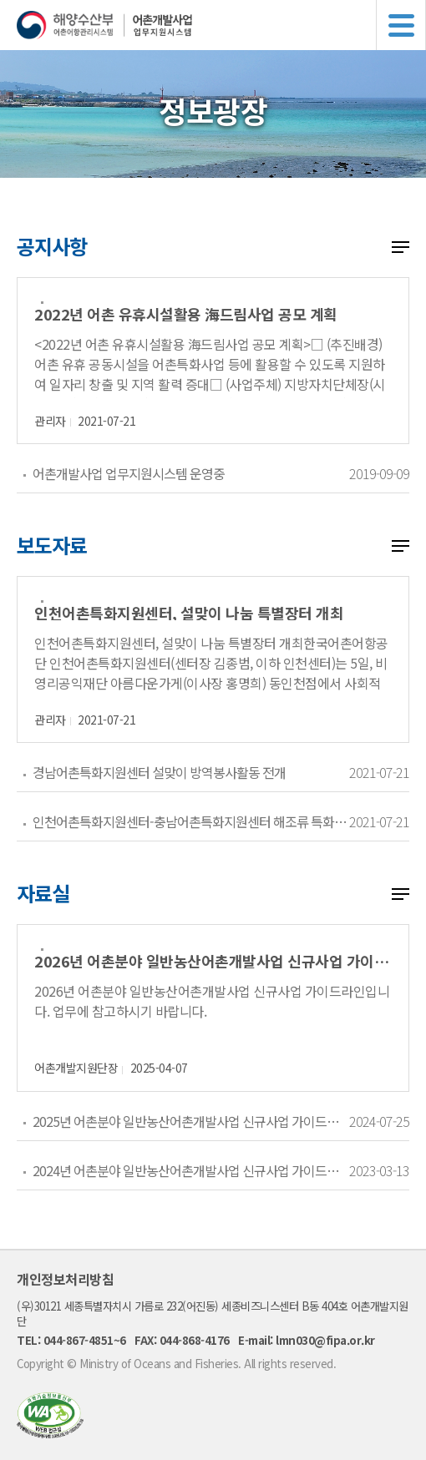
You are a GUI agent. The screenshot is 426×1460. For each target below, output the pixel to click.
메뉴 (401, 25)
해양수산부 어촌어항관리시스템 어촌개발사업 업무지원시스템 (221, 25)
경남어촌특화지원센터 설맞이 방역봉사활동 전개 (159, 772)
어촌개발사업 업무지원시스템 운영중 (129, 473)
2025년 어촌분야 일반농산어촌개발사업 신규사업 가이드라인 (190, 1121)
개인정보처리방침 (65, 1278)
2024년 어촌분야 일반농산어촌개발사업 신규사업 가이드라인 (190, 1170)
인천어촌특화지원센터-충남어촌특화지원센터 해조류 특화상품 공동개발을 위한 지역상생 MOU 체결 (190, 821)
